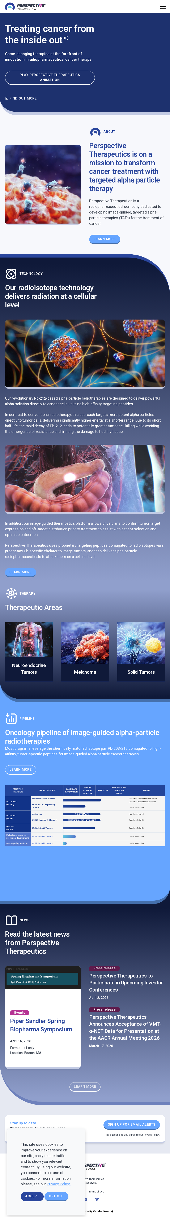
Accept (32, 1196)
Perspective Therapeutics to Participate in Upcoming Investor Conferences (126, 983)
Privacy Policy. (59, 1184)
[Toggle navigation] (162, 6)
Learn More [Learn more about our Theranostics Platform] (105, 239)
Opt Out (56, 1196)
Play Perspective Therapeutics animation (50, 77)
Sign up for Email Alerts (132, 1124)
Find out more (21, 98)
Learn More (20, 572)
